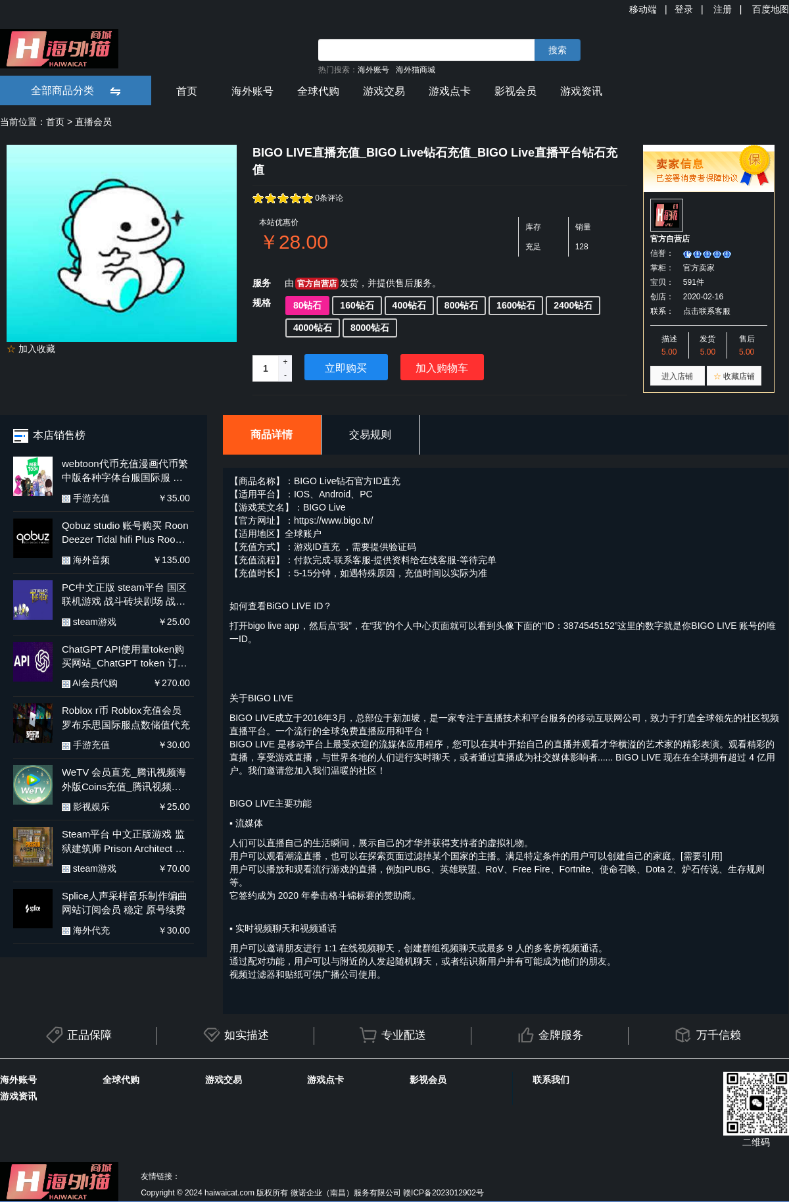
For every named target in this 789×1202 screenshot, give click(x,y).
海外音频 (86, 560)
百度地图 (770, 9)
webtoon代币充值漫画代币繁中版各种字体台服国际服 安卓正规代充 (125, 471)
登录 (684, 9)
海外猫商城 (415, 69)
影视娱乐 (86, 806)
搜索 (557, 50)
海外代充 (86, 930)
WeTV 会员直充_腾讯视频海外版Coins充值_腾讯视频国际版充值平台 (124, 779)
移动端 (643, 9)
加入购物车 (442, 368)
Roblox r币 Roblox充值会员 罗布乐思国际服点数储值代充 (126, 717)
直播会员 (93, 121)
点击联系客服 (706, 311)
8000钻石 (369, 327)
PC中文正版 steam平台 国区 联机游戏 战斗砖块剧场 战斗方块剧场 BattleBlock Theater (126, 595)
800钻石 (461, 305)
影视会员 (515, 91)
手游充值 (86, 498)
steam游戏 (89, 621)
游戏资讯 (581, 91)
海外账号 (373, 69)
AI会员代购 (90, 683)
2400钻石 (573, 305)
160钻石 (356, 305)
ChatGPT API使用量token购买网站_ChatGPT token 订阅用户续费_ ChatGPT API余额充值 (125, 656)
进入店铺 (677, 376)
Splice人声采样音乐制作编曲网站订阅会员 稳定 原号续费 (124, 902)
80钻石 (307, 305)
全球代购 (318, 91)
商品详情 (272, 434)
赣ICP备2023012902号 (443, 1192)
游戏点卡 (450, 91)
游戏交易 (384, 91)
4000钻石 (312, 327)
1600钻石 (515, 305)
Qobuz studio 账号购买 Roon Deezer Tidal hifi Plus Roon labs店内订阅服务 (125, 533)
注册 (722, 9)
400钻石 (409, 305)
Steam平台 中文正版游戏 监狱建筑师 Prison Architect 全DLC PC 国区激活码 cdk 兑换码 (123, 841)
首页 (186, 91)
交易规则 (370, 434)
